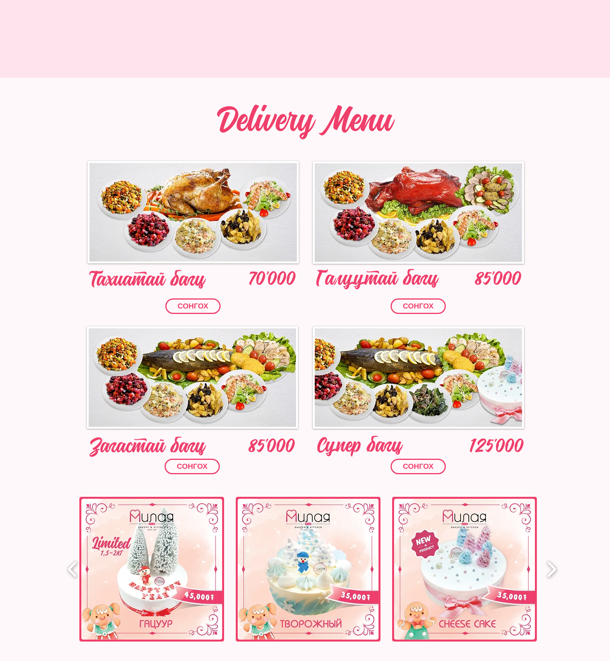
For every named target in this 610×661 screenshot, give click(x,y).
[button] (193, 212)
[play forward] (551, 569)
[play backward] (72, 569)
